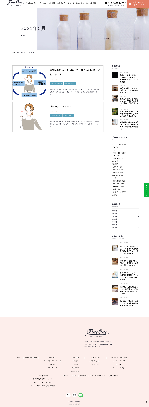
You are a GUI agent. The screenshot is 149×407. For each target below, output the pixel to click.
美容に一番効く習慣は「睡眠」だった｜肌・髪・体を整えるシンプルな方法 (129, 78)
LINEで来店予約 (146, 190)
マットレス (117, 155)
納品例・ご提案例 (120, 191)
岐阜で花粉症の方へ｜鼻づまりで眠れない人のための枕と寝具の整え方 (129, 113)
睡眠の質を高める (56, 84)
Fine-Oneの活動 (56, 115)
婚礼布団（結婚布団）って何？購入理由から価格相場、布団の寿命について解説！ (129, 289)
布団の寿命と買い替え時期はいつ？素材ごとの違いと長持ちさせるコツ (129, 262)
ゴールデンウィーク (62, 106)
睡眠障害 (115, 163)
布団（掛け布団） (120, 152)
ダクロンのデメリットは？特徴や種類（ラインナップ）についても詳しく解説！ (129, 275)
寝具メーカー (118, 158)
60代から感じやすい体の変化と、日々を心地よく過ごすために (129, 90)
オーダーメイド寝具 (119, 144)
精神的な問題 (118, 169)
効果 (115, 177)
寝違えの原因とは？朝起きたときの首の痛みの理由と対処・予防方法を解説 (129, 102)
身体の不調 (117, 166)
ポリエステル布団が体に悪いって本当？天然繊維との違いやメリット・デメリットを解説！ (129, 249)
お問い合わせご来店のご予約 (137, 3)
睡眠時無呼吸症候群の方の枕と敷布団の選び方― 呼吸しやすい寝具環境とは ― (129, 125)
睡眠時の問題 (118, 172)
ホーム (14, 52)
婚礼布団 (115, 160)
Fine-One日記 (68, 115)
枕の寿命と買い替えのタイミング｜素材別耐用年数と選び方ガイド (129, 302)
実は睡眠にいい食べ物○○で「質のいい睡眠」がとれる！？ (74, 72)
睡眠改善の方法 (69, 84)
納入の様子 (117, 188)
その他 (114, 194)
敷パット (116, 146)
